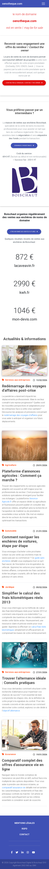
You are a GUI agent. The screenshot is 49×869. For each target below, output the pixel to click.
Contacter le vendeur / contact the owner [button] (24, 83)
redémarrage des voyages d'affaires (21, 415)
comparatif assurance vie (13, 787)
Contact (24, 834)
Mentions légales (25, 823)
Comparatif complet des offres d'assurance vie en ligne (23, 764)
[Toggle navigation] (43, 3)
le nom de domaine (24, 14)
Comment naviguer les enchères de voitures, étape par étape (20, 541)
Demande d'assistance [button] (24, 145)
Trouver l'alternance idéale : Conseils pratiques (24, 680)
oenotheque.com (24, 21)
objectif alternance (11, 710)
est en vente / (24, 27)
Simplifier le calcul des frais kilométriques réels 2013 (22, 597)
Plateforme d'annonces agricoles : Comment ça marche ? (21, 475)
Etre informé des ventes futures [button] (24, 231)
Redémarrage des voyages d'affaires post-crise (24, 388)
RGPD (24, 828)
